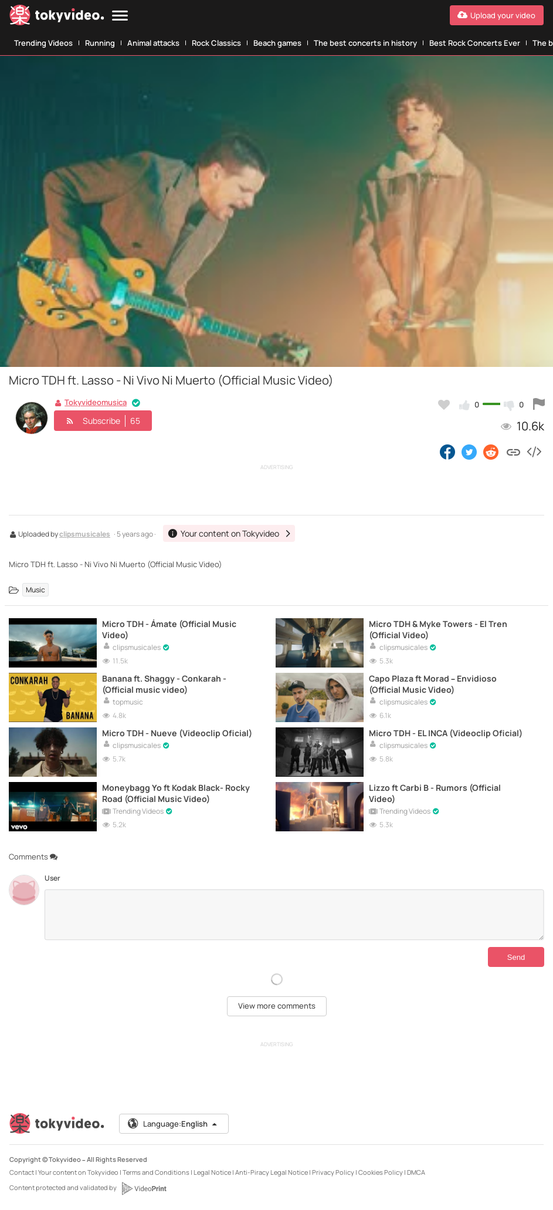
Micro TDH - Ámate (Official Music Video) (169, 629)
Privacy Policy (333, 1172)
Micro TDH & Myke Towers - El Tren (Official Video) (438, 629)
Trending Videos (43, 43)
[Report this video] (539, 404)
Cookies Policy (380, 1172)
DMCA (416, 1172)
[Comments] (294, 914)
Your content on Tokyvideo (78, 1172)
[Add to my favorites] (444, 404)
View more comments (276, 1005)
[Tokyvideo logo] (56, 17)
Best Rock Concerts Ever (474, 43)
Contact (21, 1172)
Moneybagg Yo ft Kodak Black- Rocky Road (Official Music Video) (176, 793)
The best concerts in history (365, 43)
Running (100, 43)
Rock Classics (216, 43)
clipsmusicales (84, 535)
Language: (173, 1123)
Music (35, 590)
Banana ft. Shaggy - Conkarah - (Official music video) (164, 684)
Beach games (277, 43)
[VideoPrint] (143, 1188)
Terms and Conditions (156, 1172)
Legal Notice (212, 1172)
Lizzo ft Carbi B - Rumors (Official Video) (435, 793)
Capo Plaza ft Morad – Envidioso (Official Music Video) (433, 684)
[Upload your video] (497, 15)
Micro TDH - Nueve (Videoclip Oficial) (177, 733)
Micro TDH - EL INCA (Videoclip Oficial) (446, 733)
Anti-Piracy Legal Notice (271, 1172)
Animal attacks (153, 43)
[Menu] (120, 16)
